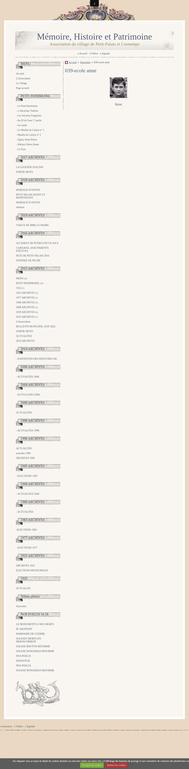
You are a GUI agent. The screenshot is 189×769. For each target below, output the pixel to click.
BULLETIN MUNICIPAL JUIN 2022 (35, 326)
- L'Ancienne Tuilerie (27, 110)
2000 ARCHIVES (27, 307)
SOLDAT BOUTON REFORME (33, 646)
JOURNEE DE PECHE (28, 260)
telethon (20, 207)
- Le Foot (21, 149)
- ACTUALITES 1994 (27, 494)
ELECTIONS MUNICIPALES (32, 570)
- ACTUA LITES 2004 (28, 394)
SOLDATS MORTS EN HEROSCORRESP (28, 640)
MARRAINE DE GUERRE (30, 633)
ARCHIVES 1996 (25, 458)
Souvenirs (21, 606)
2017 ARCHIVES (33, 157)
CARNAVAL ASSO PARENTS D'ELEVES (32, 249)
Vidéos (94, 53)
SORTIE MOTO (24, 172)
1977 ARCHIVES (27, 297)
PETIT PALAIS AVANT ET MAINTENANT (30, 196)
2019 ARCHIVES (33, 215)
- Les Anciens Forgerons (28, 115)
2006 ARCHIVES (33, 367)
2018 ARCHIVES (33, 180)
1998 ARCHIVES (33, 420)
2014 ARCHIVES (33, 349)
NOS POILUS (23, 656)
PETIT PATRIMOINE (35, 96)
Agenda (106, 53)
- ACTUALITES (24, 511)
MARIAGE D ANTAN (28, 202)
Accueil (83, 53)
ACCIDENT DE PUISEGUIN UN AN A (37, 243)
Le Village (21, 83)
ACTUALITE (23, 588)
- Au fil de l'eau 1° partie (29, 120)
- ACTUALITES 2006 (27, 376)
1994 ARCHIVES (33, 484)
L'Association (23, 78)
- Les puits (21, 125)
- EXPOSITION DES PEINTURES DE (36, 358)
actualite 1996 (23, 453)
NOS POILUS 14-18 (34, 614)
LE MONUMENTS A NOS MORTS (35, 624)
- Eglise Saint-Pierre (26, 139)
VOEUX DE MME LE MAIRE (32, 225)
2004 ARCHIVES (33, 385)
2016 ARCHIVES (33, 233)
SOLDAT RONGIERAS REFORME (35, 651)
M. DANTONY (24, 629)
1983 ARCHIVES (33, 520)
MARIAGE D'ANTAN (28, 190)
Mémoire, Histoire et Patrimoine (94, 36)
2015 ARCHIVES (33, 268)
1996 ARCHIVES (27, 302)
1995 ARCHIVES (33, 466)
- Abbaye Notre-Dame (27, 144)
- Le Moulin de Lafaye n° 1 (30, 130)
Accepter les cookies (92, 765)
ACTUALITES (24, 336)
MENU (25, 64)
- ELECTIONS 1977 (26, 547)
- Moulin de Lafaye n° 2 (28, 134)
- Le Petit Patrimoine (27, 106)
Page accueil (22, 88)
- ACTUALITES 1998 (27, 430)
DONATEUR (23, 660)
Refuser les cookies (116, 765)
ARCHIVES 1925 (25, 565)
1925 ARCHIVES (27, 292)
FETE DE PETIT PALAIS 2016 (32, 255)
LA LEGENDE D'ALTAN (29, 167)
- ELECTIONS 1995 (26, 476)
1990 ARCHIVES (33, 502)
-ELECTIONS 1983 (26, 529)
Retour (118, 104)
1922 (20, 288)
